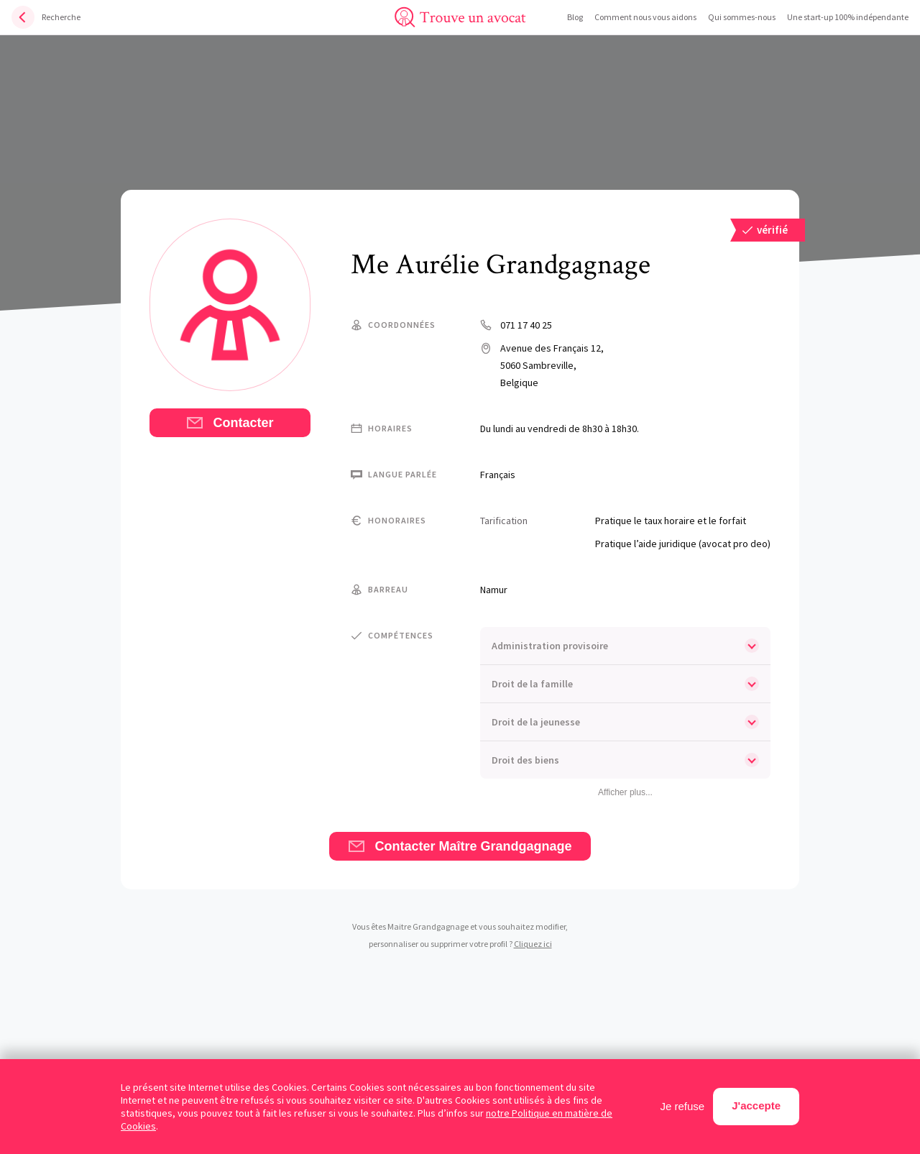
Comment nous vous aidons (645, 17)
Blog (575, 17)
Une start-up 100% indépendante (847, 17)
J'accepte (756, 1105)
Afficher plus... (625, 792)
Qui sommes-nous (742, 17)
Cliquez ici (533, 943)
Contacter (229, 422)
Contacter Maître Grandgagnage (459, 846)
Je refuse (683, 1106)
